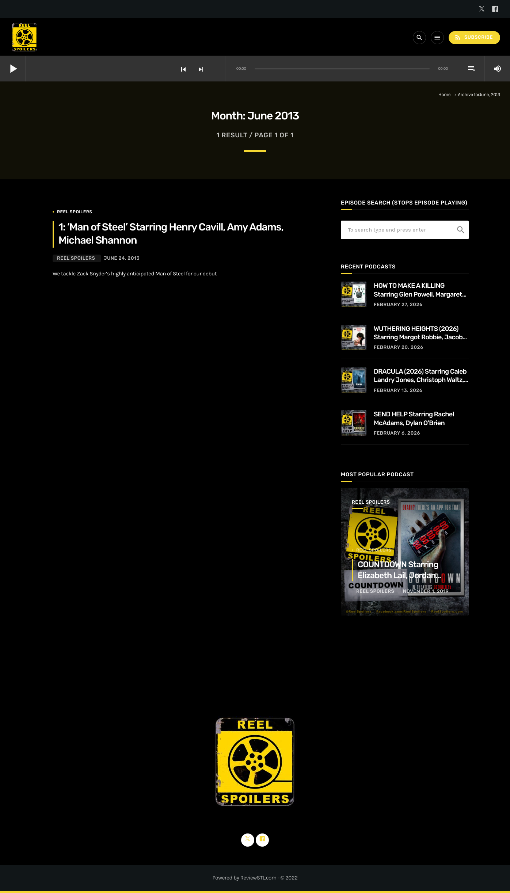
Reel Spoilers (74, 211)
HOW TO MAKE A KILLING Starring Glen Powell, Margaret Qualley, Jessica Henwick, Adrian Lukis (421, 290)
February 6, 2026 (397, 433)
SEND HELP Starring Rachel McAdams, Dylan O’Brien (414, 418)
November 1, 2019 (426, 591)
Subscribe (473, 37)
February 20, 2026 (398, 347)
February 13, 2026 (398, 390)
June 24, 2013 (122, 258)
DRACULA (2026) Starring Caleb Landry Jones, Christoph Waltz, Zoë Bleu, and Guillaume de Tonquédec (420, 376)
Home (444, 95)
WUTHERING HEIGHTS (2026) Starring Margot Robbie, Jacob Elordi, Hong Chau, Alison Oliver (419, 333)
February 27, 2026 (398, 305)
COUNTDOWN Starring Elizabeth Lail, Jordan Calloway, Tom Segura (398, 575)
